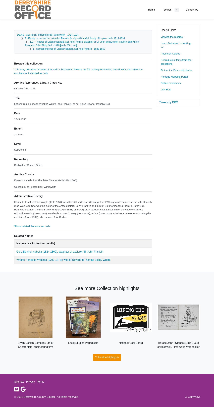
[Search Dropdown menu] (177, 10)
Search (168, 9)
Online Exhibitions (171, 83)
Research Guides (170, 53)
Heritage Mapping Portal (174, 76)
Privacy (30, 381)
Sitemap (19, 381)
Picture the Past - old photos (176, 70)
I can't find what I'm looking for (176, 45)
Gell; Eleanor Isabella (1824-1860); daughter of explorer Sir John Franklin (59, 251)
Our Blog (166, 89)
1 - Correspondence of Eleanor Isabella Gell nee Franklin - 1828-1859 (69, 48)
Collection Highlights (107, 357)
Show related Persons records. (32, 226)
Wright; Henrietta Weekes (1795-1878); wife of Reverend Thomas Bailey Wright (63, 259)
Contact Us (192, 9)
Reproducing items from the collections (176, 62)
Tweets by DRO (168, 102)
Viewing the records (172, 36)
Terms (40, 381)
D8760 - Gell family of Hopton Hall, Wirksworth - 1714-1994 (48, 34)
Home (151, 9)
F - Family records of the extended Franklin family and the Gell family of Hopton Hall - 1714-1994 (75, 38)
